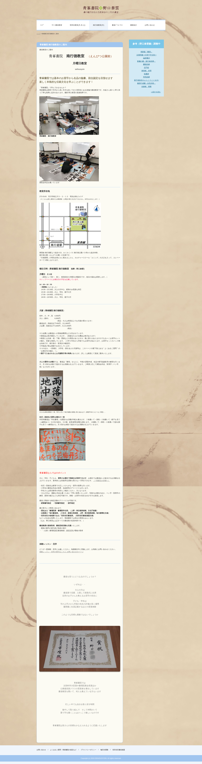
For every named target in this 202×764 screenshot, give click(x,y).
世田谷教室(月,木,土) (77, 25)
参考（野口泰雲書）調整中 (146, 44)
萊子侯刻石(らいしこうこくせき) (146, 80)
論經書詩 (146, 58)
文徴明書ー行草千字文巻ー (146, 55)
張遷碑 (146, 74)
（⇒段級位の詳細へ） (101, 481)
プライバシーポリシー (88, 750)
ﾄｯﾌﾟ (42, 25)
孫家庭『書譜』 (146, 52)
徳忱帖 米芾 (146, 71)
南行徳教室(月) (98, 25)
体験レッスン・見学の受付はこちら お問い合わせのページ (61, 552)
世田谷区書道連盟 (118, 750)
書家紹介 (133, 25)
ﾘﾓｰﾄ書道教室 (57, 25)
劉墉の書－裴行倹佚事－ (146, 61)
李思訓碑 (146, 77)
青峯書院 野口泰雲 (101, 8)
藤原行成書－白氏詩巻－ (146, 83)
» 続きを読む (156, 92)
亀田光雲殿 (104, 750)
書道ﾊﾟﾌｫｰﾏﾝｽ (117, 25)
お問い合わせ (150, 25)
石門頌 (146, 68)
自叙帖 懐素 (146, 86)
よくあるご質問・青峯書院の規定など (63, 750)
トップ (38, 33)
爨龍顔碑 (146, 64)
